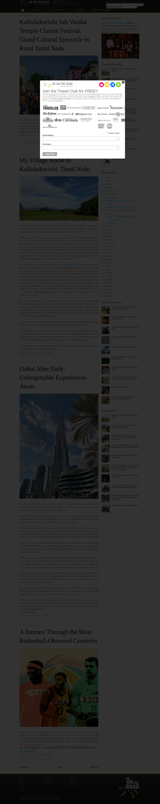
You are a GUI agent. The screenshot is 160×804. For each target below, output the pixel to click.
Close (123, 82)
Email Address (80, 135)
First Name (80, 144)
